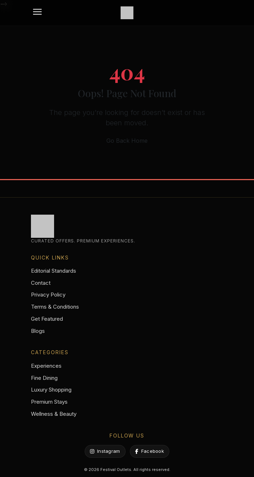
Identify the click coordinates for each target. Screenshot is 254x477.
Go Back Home (127, 140)
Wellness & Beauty (53, 413)
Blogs (38, 330)
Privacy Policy (48, 294)
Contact (41, 282)
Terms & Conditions (55, 306)
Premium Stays (49, 401)
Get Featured (47, 318)
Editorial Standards (53, 270)
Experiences (46, 365)
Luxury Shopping (51, 389)
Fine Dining (44, 377)
